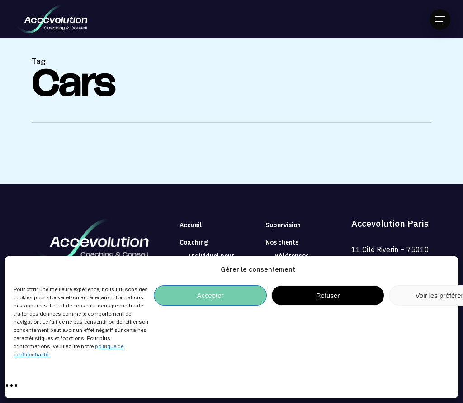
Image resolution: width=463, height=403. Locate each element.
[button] (440, 19)
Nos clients (281, 242)
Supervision (283, 225)
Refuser (328, 295)
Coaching (194, 242)
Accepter (210, 295)
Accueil (191, 225)
